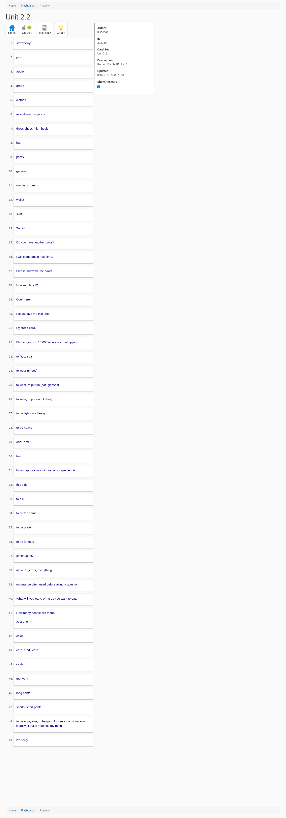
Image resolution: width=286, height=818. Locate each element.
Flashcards (28, 5)
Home (12, 5)
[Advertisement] (126, 134)
